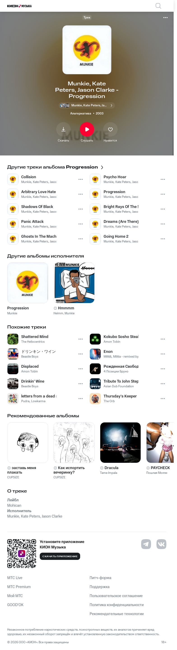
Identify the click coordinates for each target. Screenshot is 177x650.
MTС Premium (19, 587)
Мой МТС (15, 596)
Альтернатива (80, 113)
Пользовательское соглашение (116, 596)
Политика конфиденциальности (117, 605)
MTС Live (14, 578)
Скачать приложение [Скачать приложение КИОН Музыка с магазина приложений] (59, 556)
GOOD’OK (15, 605)
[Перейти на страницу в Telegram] (146, 544)
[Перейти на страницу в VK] (161, 544)
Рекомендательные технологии (117, 614)
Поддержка (99, 587)
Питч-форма (100, 578)
